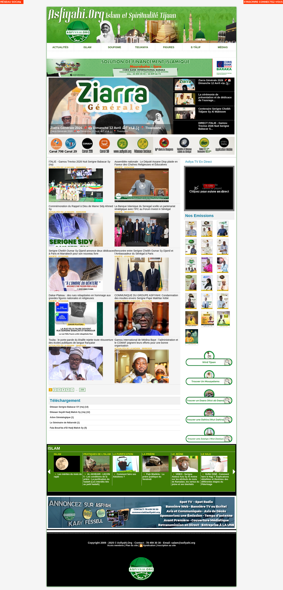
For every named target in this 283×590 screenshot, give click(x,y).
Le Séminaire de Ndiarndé (63, 422)
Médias (223, 47)
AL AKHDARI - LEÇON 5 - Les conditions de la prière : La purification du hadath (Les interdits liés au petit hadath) (96, 479)
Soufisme (114, 47)
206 (82, 390)
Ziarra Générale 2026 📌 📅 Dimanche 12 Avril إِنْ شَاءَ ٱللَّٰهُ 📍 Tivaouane (105, 128)
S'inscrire (251, 1)
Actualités (60, 47)
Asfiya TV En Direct (198, 161)
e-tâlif (196, 47)
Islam (88, 47)
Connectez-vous (271, 1)
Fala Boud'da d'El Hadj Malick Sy (67, 428)
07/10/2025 (62, 256)
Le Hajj (206, 454)
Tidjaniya (141, 47)
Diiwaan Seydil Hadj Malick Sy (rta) (68, 412)
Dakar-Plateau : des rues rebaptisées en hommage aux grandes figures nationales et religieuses (80, 297)
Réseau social (10, 1)
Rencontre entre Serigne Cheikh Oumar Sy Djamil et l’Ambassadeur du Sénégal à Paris (144, 252)
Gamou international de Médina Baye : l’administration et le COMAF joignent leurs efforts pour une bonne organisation (146, 342)
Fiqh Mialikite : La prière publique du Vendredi (153, 477)
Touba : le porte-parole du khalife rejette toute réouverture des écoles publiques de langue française (81, 341)
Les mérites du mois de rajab (68, 475)
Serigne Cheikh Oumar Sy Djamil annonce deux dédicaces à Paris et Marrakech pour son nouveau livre (81, 252)
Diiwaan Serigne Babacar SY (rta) (67, 407)
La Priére (148, 454)
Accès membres (115, 545)
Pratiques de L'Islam (97, 454)
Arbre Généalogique (60, 417)
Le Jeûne (177, 454)
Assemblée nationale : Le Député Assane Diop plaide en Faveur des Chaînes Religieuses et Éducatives (146, 163)
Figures (168, 47)
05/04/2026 (80, 167)
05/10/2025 (146, 301)
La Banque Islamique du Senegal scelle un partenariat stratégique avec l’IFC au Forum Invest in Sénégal (145, 207)
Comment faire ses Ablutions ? (124, 475)
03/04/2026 (128, 167)
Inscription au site (166, 545)
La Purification (123, 454)
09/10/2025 (128, 212)
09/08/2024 (80, 346)
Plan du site (132, 545)
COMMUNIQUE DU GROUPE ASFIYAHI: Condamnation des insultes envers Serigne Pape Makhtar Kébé (146, 297)
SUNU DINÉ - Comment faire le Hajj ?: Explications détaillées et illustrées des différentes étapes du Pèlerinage (215, 479)
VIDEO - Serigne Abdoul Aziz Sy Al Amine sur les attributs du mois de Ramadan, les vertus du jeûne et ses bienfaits (185, 479)
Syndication (149, 545)
